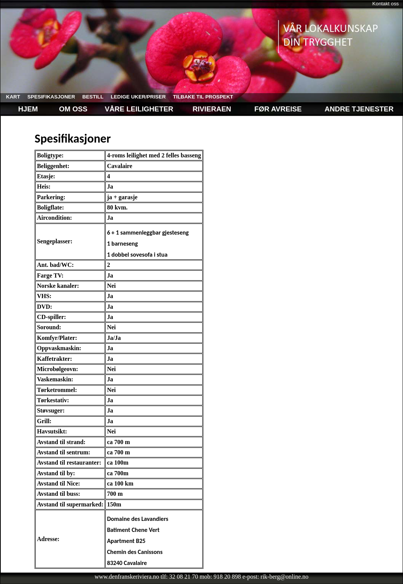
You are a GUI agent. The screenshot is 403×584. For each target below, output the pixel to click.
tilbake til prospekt (200, 97)
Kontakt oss (385, 3)
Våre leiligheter (140, 109)
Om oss (72, 109)
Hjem (22, 109)
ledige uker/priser (135, 97)
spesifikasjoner (48, 97)
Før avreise (277, 109)
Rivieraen (212, 109)
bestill (90, 97)
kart (10, 97)
